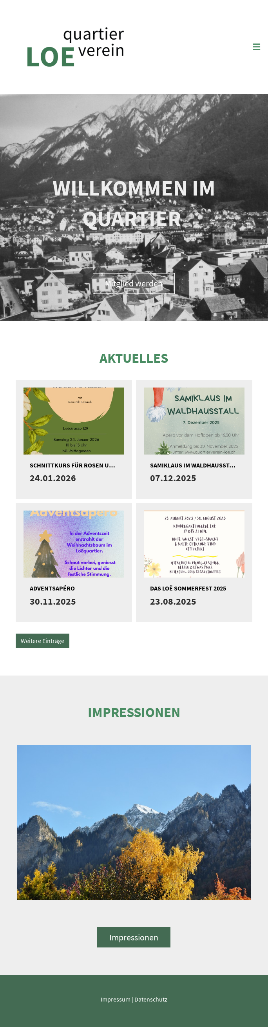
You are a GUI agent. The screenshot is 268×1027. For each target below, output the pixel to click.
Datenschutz (150, 999)
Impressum (115, 999)
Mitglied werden (134, 283)
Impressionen (133, 937)
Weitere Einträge (42, 641)
